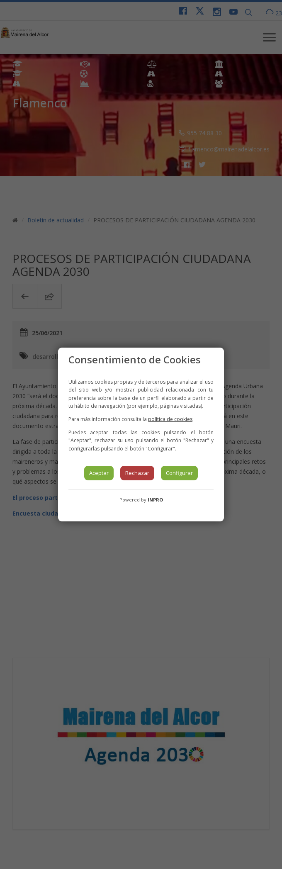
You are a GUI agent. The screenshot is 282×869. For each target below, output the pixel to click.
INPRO (155, 500)
